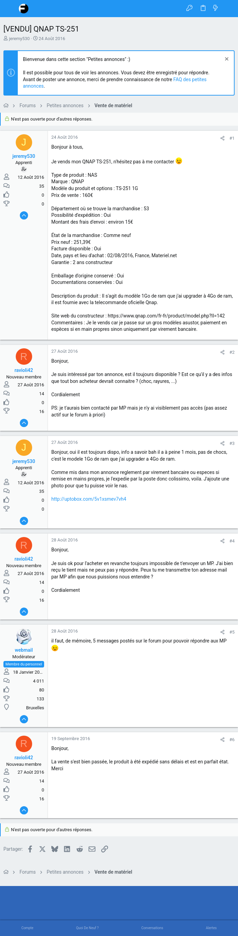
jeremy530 (19, 38)
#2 (232, 352)
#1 (232, 138)
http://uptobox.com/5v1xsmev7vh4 (88, 499)
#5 (232, 632)
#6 (232, 739)
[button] (10, 8)
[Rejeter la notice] (226, 59)
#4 (232, 541)
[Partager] (222, 138)
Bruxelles (35, 707)
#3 (232, 443)
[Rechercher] (228, 8)
